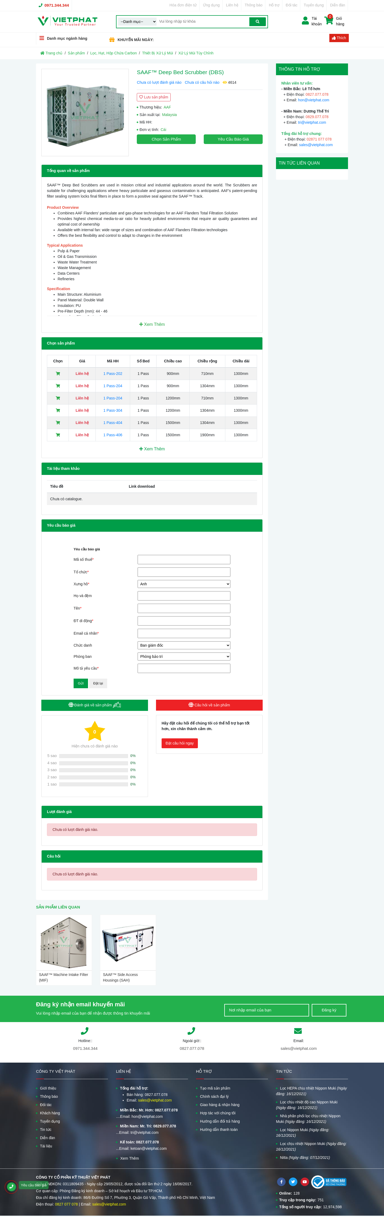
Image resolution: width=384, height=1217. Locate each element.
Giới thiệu (48, 1088)
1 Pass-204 (112, 386)
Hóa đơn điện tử (183, 5)
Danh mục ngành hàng (61, 38)
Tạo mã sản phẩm (215, 1088)
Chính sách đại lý (214, 1096)
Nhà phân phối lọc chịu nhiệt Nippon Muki (308, 1119)
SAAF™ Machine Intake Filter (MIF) (63, 977)
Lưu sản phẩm (153, 97)
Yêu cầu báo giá (233, 139)
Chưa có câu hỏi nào (202, 82)
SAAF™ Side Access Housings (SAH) (120, 977)
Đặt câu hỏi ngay (180, 743)
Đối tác (292, 5)
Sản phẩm (76, 53)
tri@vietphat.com (312, 122)
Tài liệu (46, 1146)
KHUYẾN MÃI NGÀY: (136, 40)
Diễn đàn (337, 5)
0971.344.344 (57, 5)
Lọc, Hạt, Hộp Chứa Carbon (113, 53)
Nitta (305, 1157)
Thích (339, 38)
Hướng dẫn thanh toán (219, 1129)
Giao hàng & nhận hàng (219, 1105)
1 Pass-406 (112, 435)
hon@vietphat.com (313, 100)
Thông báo (253, 5)
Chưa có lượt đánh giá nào (159, 82)
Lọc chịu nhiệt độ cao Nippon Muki (307, 1105)
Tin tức (45, 1129)
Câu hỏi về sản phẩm (209, 705)
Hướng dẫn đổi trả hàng (220, 1121)
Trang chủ (51, 53)
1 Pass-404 (112, 423)
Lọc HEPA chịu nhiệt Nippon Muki (311, 1091)
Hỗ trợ (274, 5)
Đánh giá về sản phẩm (95, 705)
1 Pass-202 (112, 373)
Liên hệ (232, 5)
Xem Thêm (152, 324)
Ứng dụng (211, 5)
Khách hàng (50, 1113)
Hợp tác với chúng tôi (217, 1113)
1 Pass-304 (112, 410)
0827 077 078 (66, 1204)
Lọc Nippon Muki (302, 1133)
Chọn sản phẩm (166, 139)
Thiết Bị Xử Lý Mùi (157, 53)
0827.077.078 (192, 1048)
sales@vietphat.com (316, 145)
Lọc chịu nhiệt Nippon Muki (311, 1146)
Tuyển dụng (314, 5)
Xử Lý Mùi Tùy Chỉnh (196, 53)
